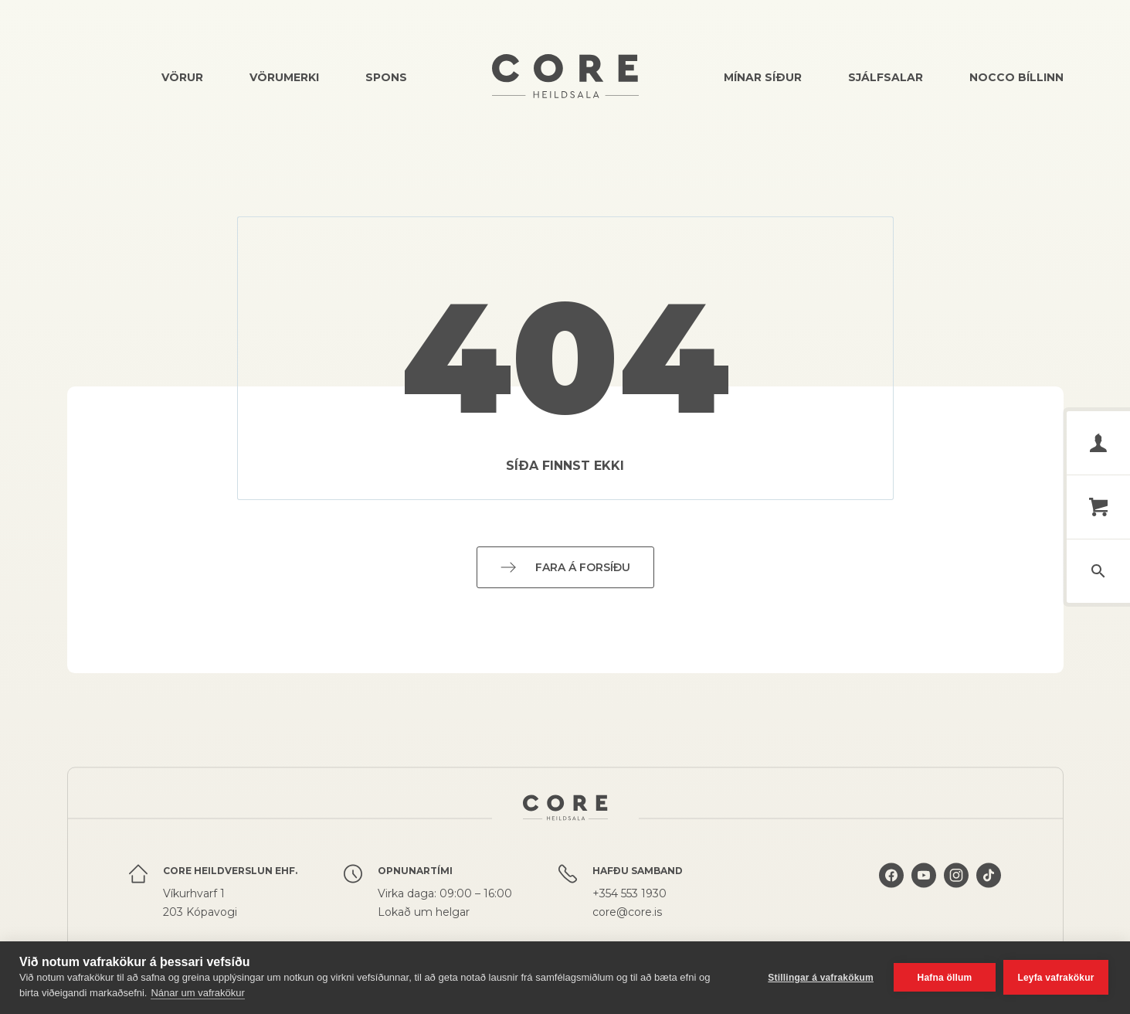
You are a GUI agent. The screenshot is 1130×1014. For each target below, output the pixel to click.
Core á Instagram (956, 877)
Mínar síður (763, 77)
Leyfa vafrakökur (1055, 977)
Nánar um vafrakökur (197, 993)
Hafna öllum (945, 977)
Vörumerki (284, 77)
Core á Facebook (891, 877)
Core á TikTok (988, 877)
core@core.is (627, 914)
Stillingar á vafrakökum (821, 977)
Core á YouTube (923, 877)
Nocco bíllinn (1016, 77)
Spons (386, 77)
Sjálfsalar (885, 77)
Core (565, 76)
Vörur (182, 77)
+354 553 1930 (629, 896)
